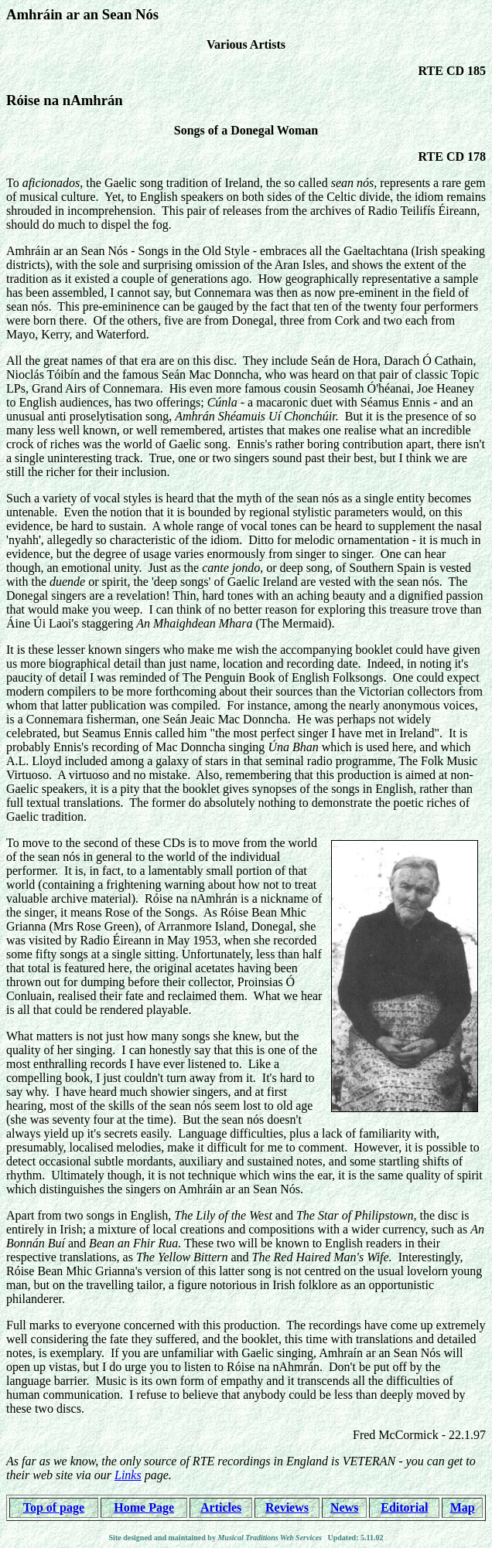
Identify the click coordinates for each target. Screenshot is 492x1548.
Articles (220, 1507)
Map (462, 1507)
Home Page (144, 1507)
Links (128, 1475)
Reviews (287, 1507)
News (344, 1507)
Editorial (404, 1507)
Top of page (53, 1507)
